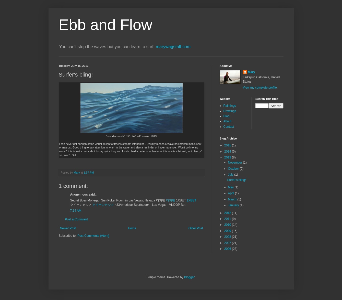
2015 (228, 145)
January (234, 205)
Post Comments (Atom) (93, 236)
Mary (251, 72)
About (227, 121)
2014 (228, 151)
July (231, 174)
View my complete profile (260, 87)
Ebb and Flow (105, 24)
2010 (228, 225)
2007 (228, 243)
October (234, 168)
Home (132, 228)
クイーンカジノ (103, 205)
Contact (228, 126)
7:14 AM (75, 210)
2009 (228, 231)
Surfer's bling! (236, 180)
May (231, 187)
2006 (228, 249)
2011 (228, 219)
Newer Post (68, 228)
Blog (226, 116)
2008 (228, 237)
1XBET (191, 200)
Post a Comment (76, 219)
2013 (228, 157)
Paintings (229, 106)
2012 (228, 213)
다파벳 (171, 200)
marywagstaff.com (173, 46)
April (231, 193)
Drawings (229, 111)
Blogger (189, 277)
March (232, 199)
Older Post (195, 228)
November (235, 162)
